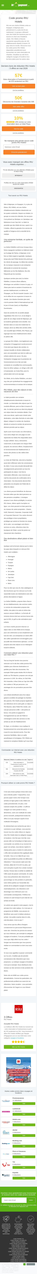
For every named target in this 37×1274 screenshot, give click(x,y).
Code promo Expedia (18, 1242)
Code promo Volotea (18, 1245)
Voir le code (18, 129)
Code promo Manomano (18, 1259)
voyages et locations (17, 1038)
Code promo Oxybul (18, 1258)
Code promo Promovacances (18, 1248)
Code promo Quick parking (18, 1243)
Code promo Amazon (18, 1247)
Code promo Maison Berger (18, 1254)
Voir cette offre (18, 107)
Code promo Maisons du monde (18, 1251)
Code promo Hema (18, 1256)
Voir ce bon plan (18, 86)
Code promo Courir (18, 1253)
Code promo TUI (18, 1239)
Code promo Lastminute (18, 1240)
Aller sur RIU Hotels (18, 1047)
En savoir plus (30, 1264)
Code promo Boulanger (18, 1261)
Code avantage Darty (18, 1250)
